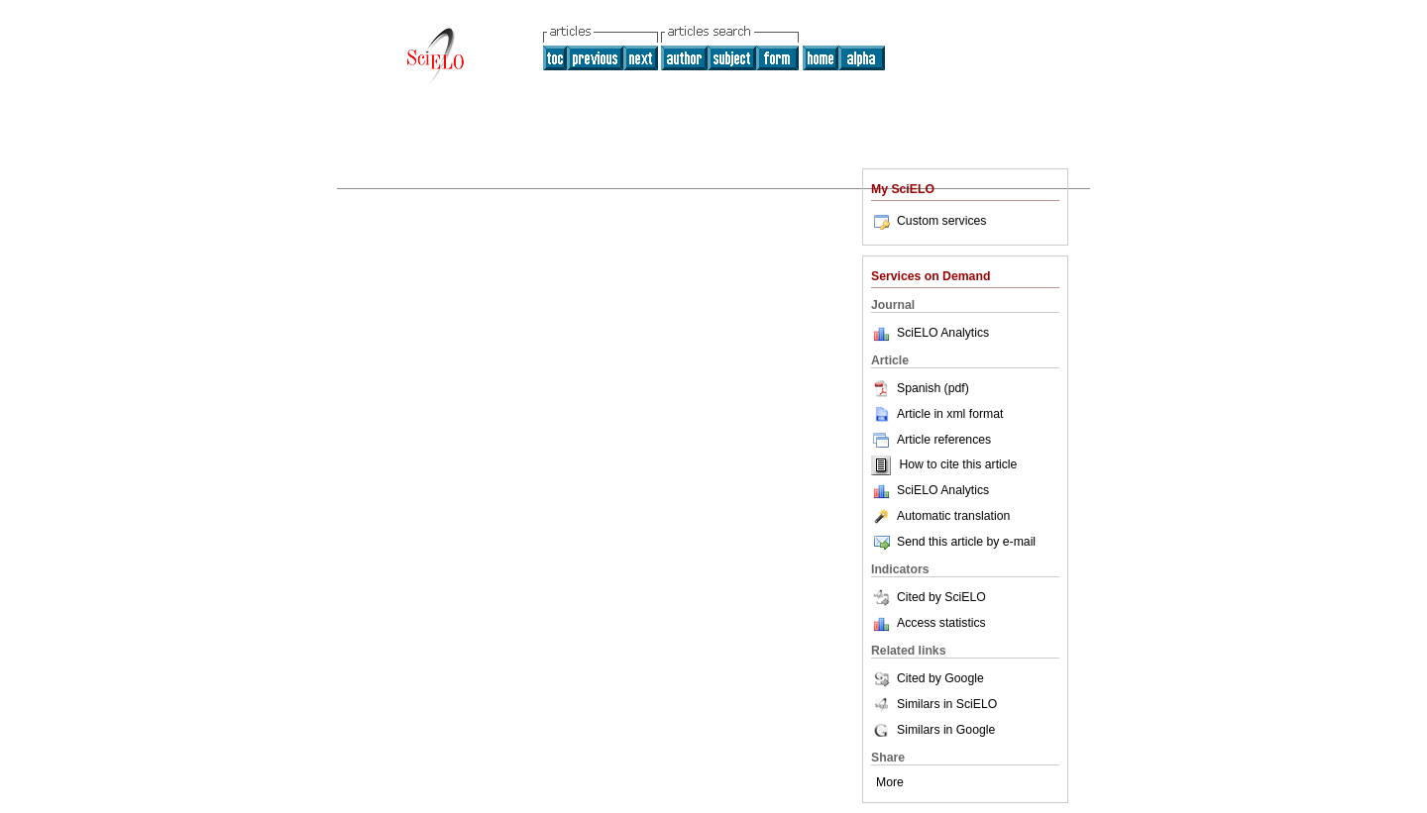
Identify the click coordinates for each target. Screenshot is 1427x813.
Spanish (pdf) (920, 388)
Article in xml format (937, 414)
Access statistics (941, 623)
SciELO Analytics (943, 333)
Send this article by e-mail (953, 542)
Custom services (928, 221)
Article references (931, 440)
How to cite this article (958, 465)
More (890, 782)
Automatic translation (940, 516)
